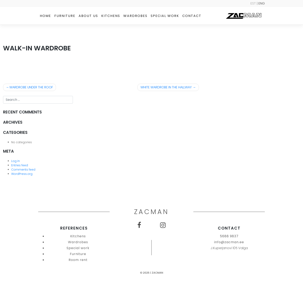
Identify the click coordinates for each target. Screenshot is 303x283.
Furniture (64, 15)
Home (45, 15)
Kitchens (110, 15)
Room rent (78, 259)
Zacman (157, 272)
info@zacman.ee (229, 242)
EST (253, 3)
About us (88, 15)
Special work (165, 15)
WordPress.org (21, 174)
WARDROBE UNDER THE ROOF (31, 87)
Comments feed (23, 170)
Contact (191, 15)
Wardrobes (135, 15)
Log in (15, 161)
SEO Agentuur (291, 279)
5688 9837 (229, 236)
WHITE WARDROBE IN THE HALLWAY (166, 87)
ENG (261, 3)
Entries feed (19, 165)
